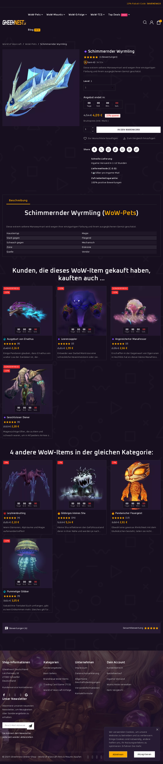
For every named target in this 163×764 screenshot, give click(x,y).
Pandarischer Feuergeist (127, 513)
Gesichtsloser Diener (16, 417)
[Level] (99, 88)
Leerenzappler (67, 339)
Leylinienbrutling (14, 513)
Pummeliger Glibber (16, 591)
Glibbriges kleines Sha (71, 513)
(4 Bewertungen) (108, 57)
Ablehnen (119, 754)
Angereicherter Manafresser (129, 339)
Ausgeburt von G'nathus (18, 339)
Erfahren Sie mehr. (132, 745)
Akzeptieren (143, 753)
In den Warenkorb (128, 129)
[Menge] (87, 129)
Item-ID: (90, 63)
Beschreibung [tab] (18, 200)
